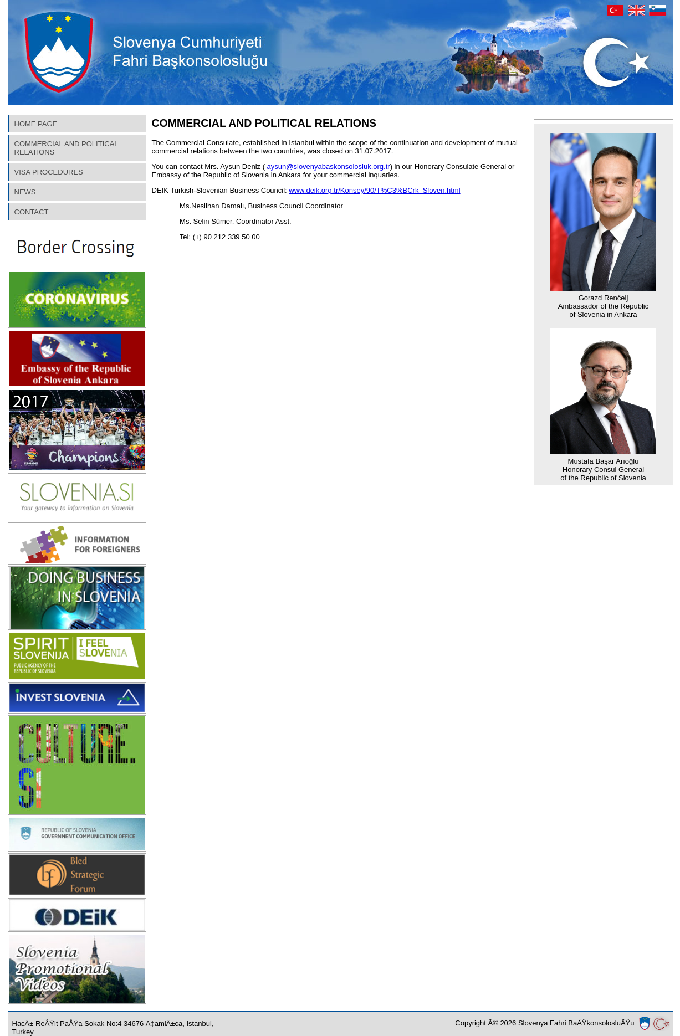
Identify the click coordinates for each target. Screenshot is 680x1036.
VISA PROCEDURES (48, 172)
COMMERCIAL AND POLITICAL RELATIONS (66, 148)
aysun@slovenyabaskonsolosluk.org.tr (328, 166)
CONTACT (31, 212)
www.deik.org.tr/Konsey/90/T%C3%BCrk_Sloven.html (374, 190)
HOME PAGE (36, 124)
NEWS (25, 192)
